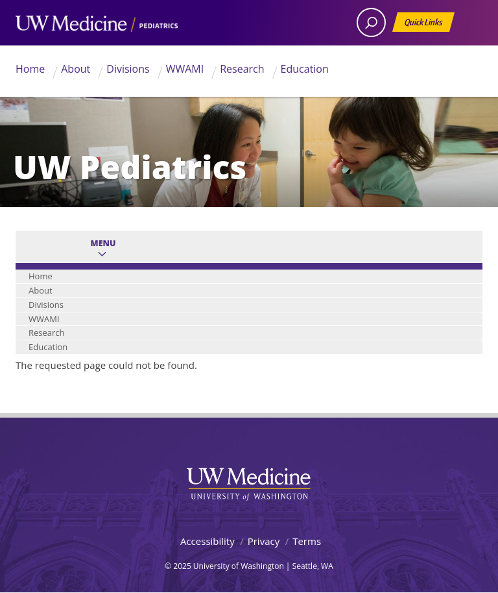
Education (305, 69)
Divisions (127, 69)
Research (242, 69)
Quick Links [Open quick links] (424, 24)
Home (30, 69)
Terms (306, 541)
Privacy (263, 541)
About (75, 69)
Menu (103, 243)
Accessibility (207, 541)
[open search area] (371, 22)
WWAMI (185, 69)
